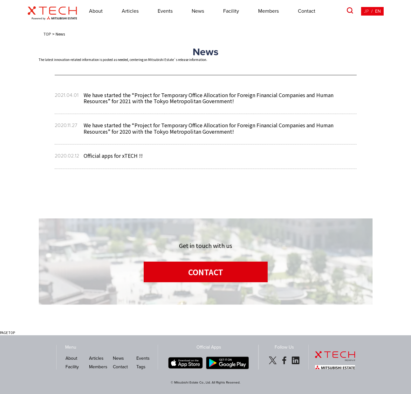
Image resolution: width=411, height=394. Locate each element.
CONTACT (205, 271)
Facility (231, 11)
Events (165, 11)
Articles (130, 11)
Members (268, 11)
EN (378, 11)
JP (366, 11)
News (198, 11)
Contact (306, 11)
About (96, 11)
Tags (141, 367)
